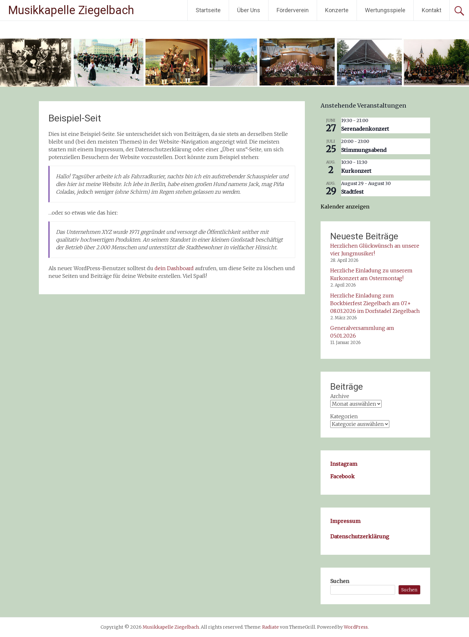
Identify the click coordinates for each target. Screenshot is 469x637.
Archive (339, 396)
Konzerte (337, 10)
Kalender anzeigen (345, 206)
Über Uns (248, 10)
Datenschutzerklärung (359, 536)
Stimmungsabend (363, 150)
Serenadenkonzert (365, 129)
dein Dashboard (174, 268)
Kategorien (344, 416)
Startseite (208, 10)
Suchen (339, 581)
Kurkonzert (356, 171)
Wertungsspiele (385, 10)
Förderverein (293, 10)
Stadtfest (352, 192)
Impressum (345, 521)
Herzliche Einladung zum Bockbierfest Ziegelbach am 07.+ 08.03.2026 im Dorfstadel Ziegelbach (375, 303)
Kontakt (431, 10)
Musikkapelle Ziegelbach (71, 10)
